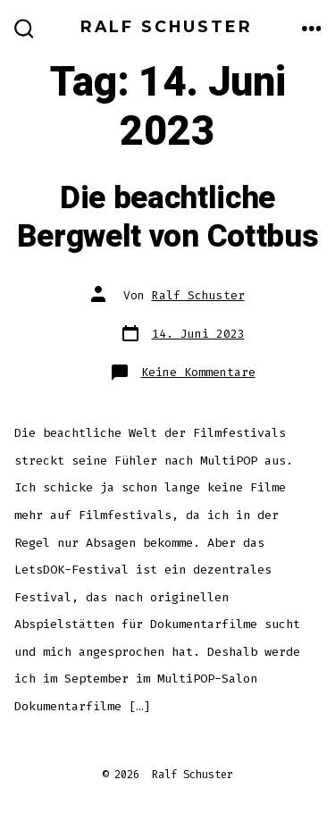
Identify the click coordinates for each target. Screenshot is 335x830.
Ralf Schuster (198, 295)
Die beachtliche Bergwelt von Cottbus (168, 217)
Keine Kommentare (198, 372)
